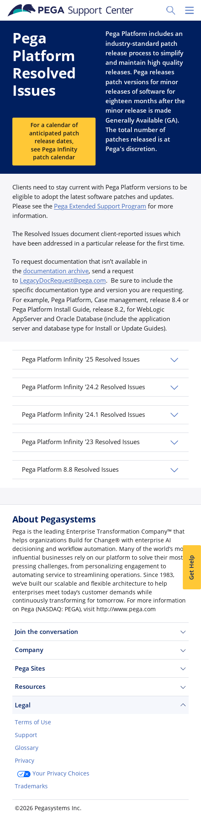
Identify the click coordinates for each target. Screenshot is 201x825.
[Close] (189, 768)
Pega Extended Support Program (100, 206)
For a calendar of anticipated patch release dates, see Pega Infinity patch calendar (54, 141)
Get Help (191, 567)
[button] (100, 359)
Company (100, 650)
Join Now (34, 807)
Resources (100, 686)
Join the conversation (100, 631)
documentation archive (56, 271)
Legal (100, 705)
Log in (77, 807)
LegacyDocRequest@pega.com (63, 280)
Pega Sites (100, 668)
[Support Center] (70, 10)
